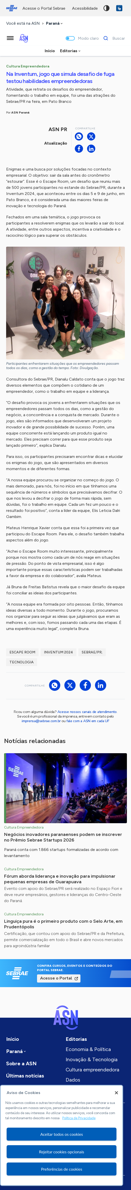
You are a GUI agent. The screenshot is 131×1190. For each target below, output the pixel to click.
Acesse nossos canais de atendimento (87, 711)
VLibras (119, 8)
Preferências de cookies (61, 1169)
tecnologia (21, 662)
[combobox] (55, 23)
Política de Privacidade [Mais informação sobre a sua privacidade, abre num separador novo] (79, 1118)
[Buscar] (113, 38)
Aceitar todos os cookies (61, 1134)
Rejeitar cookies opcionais (61, 1151)
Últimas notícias (25, 1076)
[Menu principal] (10, 38)
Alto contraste (106, 8)
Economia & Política (88, 1049)
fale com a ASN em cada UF (87, 721)
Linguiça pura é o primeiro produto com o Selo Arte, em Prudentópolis (63, 924)
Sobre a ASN (21, 1063)
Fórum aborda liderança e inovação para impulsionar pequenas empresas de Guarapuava (59, 879)
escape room (22, 652)
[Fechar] (116, 1092)
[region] (61, 1135)
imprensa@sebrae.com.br (41, 721)
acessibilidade (85, 8)
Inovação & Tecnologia (91, 1059)
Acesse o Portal (56, 978)
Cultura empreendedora (92, 1070)
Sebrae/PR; (92, 652)
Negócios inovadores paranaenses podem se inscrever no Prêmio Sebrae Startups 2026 (63, 837)
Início (50, 50)
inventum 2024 (58, 652)
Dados (73, 1080)
